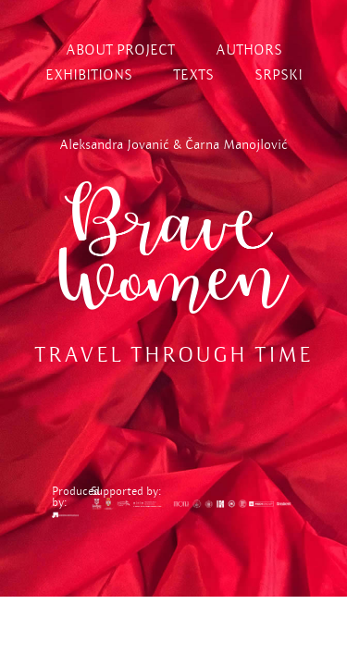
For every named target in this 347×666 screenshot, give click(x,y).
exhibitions (88, 74)
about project (120, 49)
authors (249, 49)
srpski (278, 74)
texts (193, 74)
